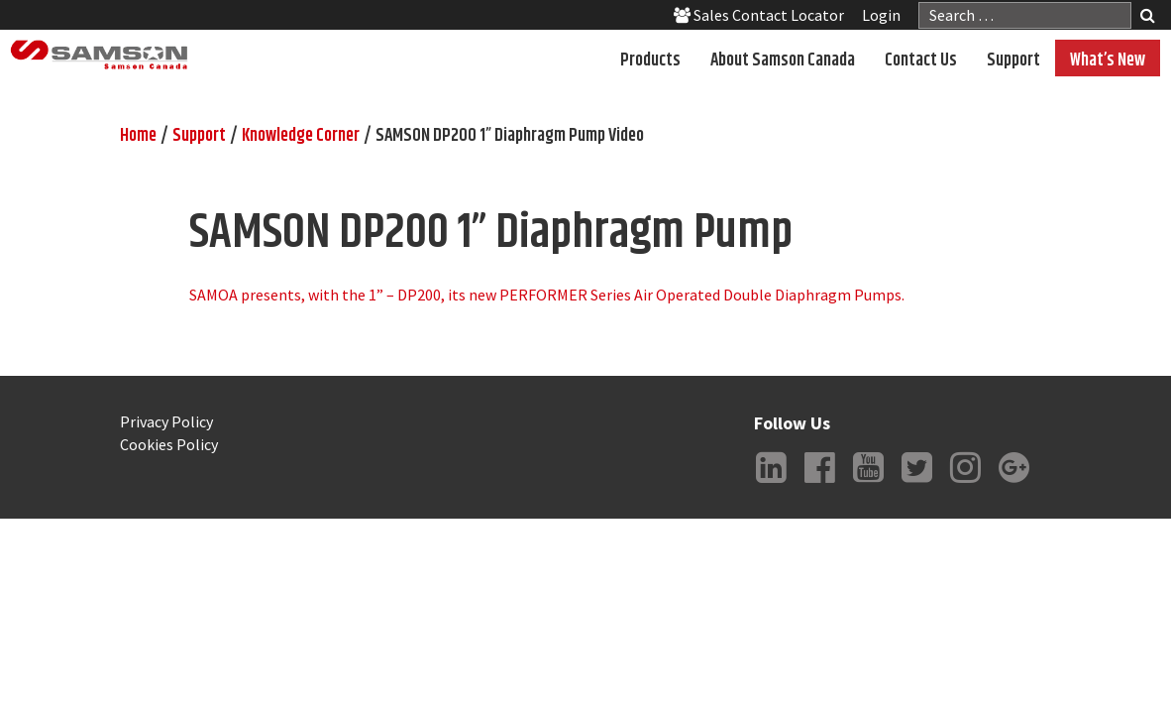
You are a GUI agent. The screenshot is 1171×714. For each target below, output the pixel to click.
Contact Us (921, 60)
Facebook (820, 483)
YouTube (869, 483)
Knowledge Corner (301, 136)
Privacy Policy (166, 421)
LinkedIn (772, 483)
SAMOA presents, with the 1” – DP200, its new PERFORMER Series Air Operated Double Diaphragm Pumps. (547, 294)
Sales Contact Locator (759, 15)
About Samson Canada (782, 60)
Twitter (917, 483)
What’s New (1107, 60)
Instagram (966, 483)
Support (1013, 60)
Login (881, 15)
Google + (1014, 483)
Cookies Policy (169, 444)
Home (138, 136)
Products (650, 60)
